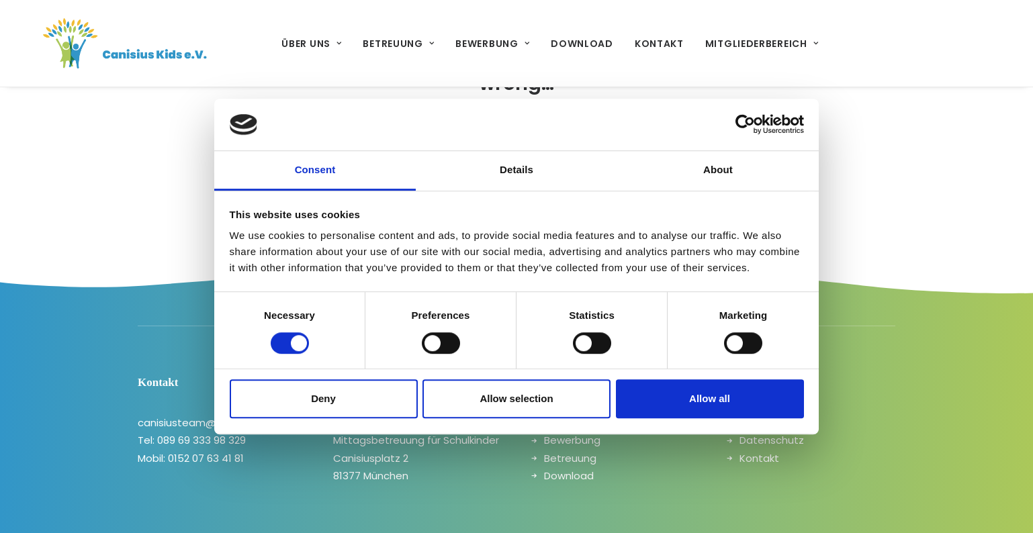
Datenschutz (771, 440)
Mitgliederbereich (742, 43)
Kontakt (640, 43)
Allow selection (516, 398)
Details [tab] (516, 169)
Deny (323, 398)
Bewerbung (473, 43)
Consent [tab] (315, 169)
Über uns (292, 43)
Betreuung (379, 43)
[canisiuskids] (106, 43)
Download (563, 43)
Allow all (709, 398)
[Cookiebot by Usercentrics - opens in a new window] (745, 125)
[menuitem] (292, 43)
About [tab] (718, 169)
